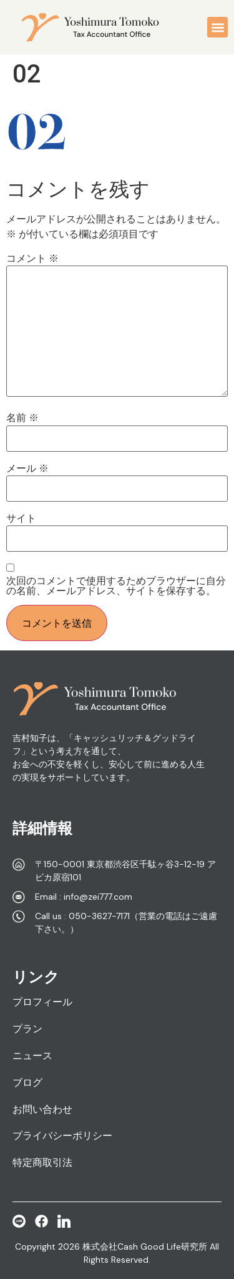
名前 (22, 418)
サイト (21, 519)
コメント (32, 259)
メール (27, 469)
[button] (217, 27)
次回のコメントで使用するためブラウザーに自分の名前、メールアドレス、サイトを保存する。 (116, 586)
